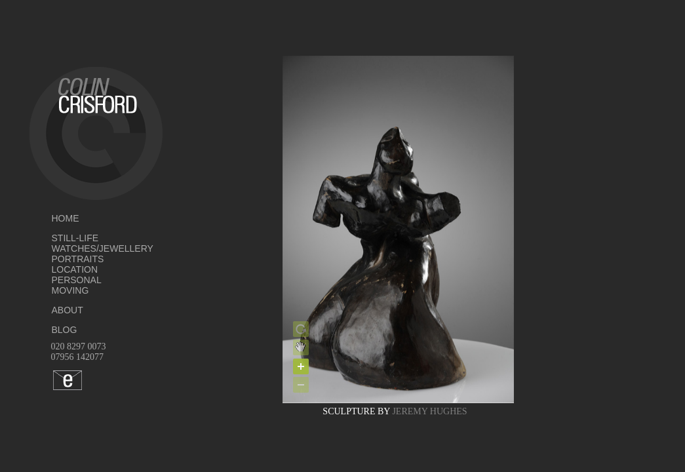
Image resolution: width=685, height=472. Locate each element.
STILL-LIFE (75, 238)
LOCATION (75, 269)
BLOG (64, 329)
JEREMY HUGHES (429, 411)
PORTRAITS (78, 259)
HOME (65, 218)
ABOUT (67, 310)
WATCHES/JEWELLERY (82, 248)
